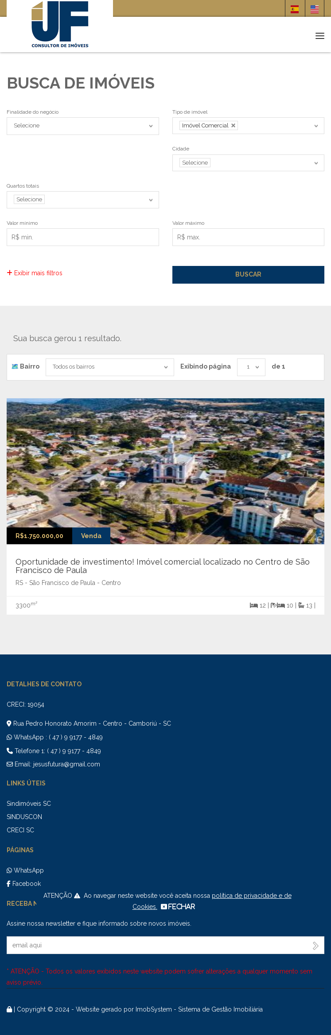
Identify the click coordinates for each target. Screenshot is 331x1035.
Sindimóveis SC (29, 803)
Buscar (248, 274)
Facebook (24, 883)
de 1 (278, 366)
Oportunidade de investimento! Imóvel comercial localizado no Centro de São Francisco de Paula (163, 566)
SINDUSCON (24, 816)
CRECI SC (20, 830)
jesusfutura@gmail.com (66, 764)
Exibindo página (205, 366)
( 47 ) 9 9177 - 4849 (76, 737)
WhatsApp (25, 870)
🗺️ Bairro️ (25, 366)
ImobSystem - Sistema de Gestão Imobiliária (199, 1009)
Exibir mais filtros (34, 273)
